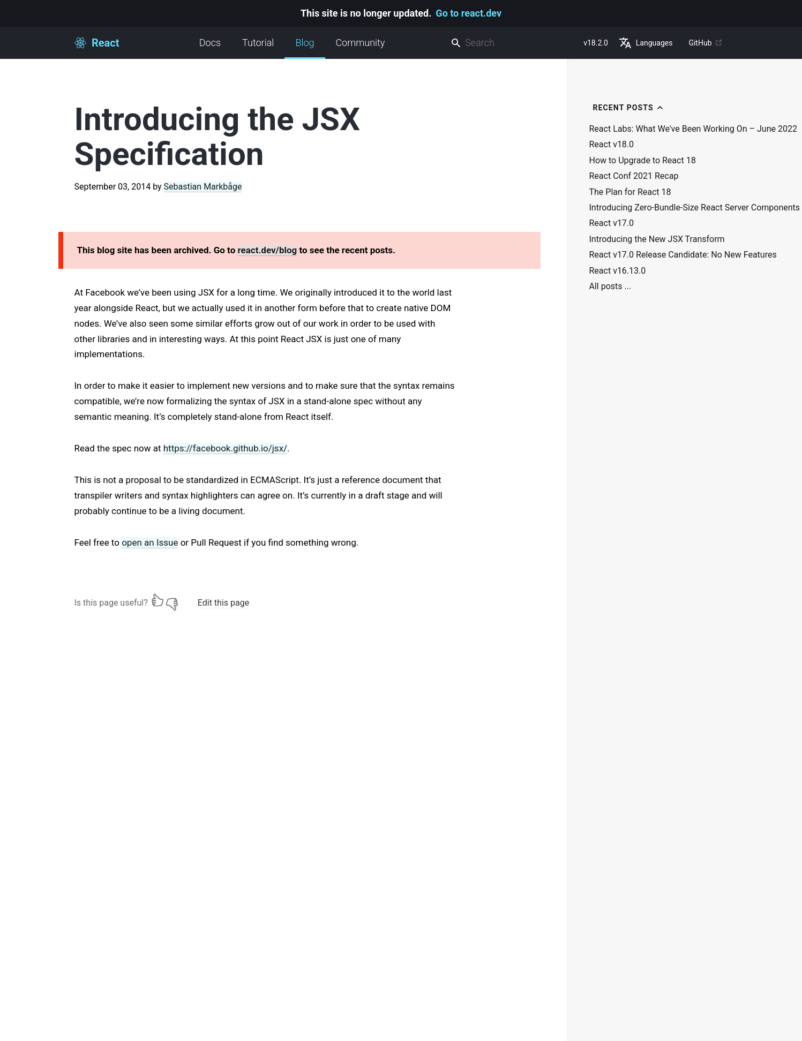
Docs (210, 42)
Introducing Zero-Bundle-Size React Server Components (694, 208)
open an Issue (150, 542)
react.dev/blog (267, 250)
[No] (172, 600)
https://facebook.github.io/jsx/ (225, 448)
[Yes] (157, 600)
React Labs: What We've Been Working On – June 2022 (693, 129)
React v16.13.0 (617, 271)
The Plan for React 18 (630, 192)
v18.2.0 (595, 43)
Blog (304, 48)
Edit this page (223, 603)
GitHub (705, 43)
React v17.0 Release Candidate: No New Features (683, 255)
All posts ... (610, 286)
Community (360, 42)
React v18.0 (611, 144)
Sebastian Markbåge (203, 187)
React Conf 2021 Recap (634, 176)
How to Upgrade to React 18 (642, 160)
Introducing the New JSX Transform (657, 239)
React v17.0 (611, 223)
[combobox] (512, 43)
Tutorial (258, 42)
